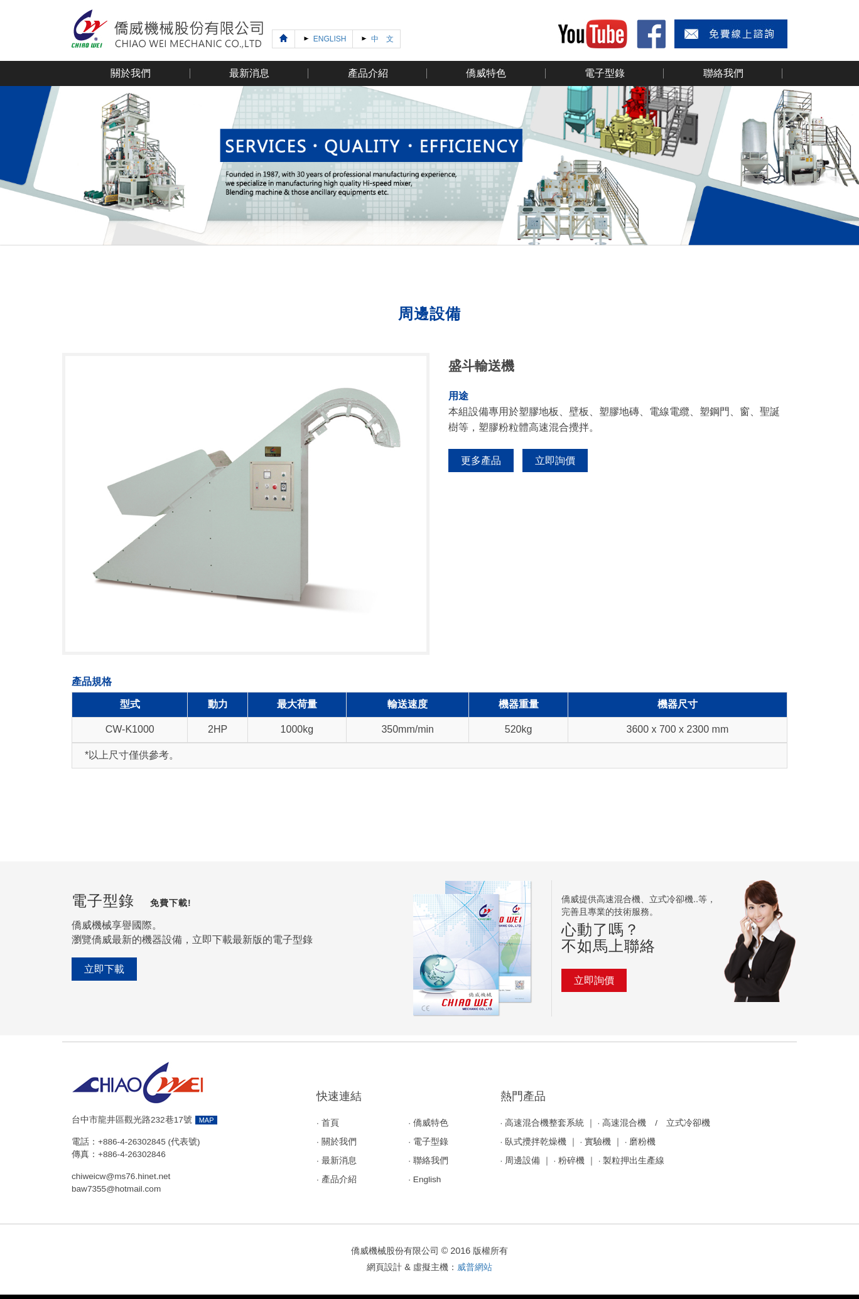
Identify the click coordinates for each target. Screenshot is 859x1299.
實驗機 (598, 1141)
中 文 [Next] (376, 38)
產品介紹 (339, 1179)
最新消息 (339, 1160)
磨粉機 (642, 1141)
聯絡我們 (430, 1160)
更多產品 (481, 460)
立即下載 (104, 969)
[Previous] (283, 39)
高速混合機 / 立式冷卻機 (656, 1123)
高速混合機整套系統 (544, 1123)
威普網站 (474, 1267)
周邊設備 (522, 1160)
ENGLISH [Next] (323, 38)
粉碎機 (571, 1160)
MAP (206, 1120)
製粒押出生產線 (633, 1160)
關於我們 (339, 1141)
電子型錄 (430, 1141)
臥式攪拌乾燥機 (535, 1141)
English (427, 1179)
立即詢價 (555, 460)
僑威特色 (430, 1123)
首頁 (330, 1123)
